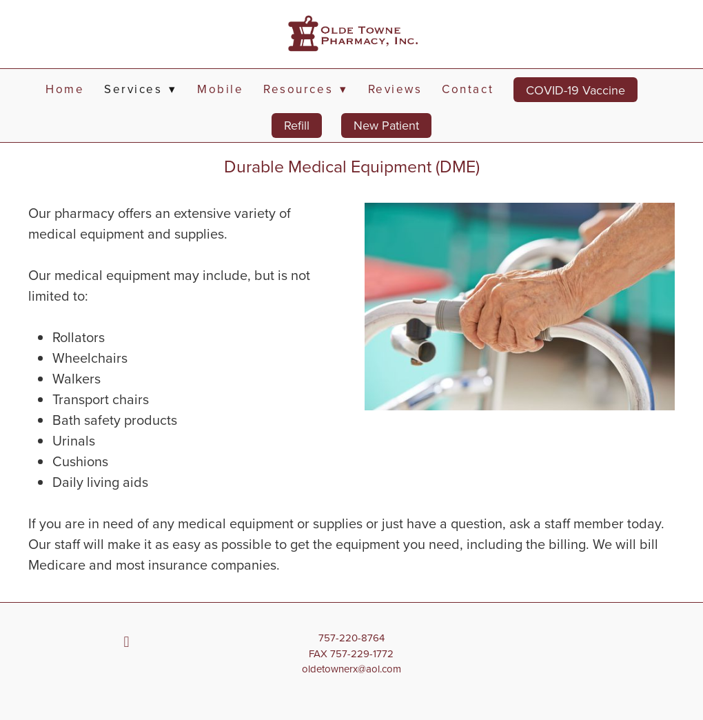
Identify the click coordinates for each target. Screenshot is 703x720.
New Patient (386, 125)
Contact (467, 89)
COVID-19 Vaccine (575, 90)
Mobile (220, 89)
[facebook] (127, 641)
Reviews (395, 89)
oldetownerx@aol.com (351, 668)
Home (64, 89)
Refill (296, 125)
